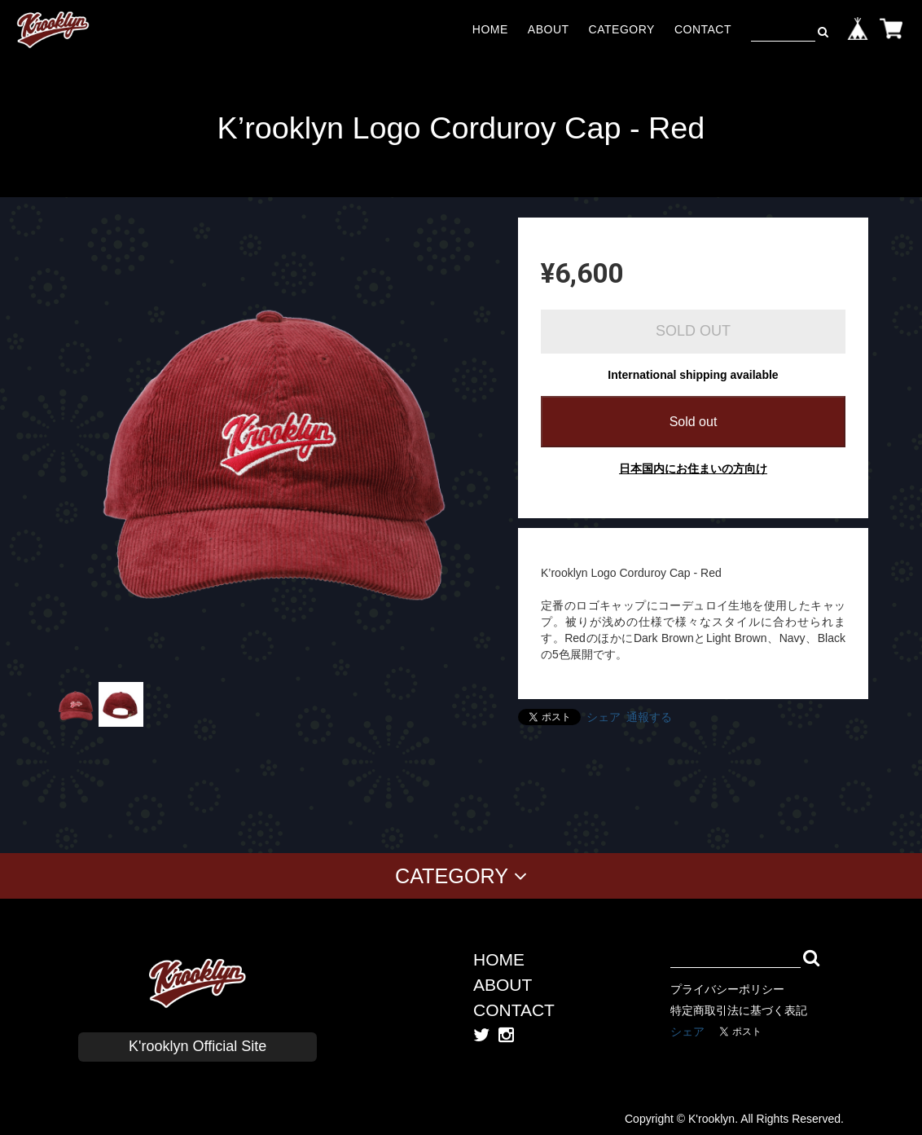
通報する (649, 717)
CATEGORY (622, 29)
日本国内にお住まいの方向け (693, 468)
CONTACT (702, 29)
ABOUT (548, 29)
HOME (490, 29)
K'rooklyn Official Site (197, 1046)
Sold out (694, 422)
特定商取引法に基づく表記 (738, 1010)
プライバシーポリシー (727, 989)
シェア (603, 717)
